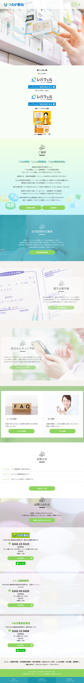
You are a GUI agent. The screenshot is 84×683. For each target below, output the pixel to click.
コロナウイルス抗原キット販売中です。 (22, 479)
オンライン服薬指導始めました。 (21, 474)
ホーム (6, 662)
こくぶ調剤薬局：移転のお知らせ (21, 469)
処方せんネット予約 (48, 662)
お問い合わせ (29, 664)
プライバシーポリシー (42, 664)
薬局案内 (54, 208)
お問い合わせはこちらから (42, 520)
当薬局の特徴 (30, 208)
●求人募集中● (42, 70)
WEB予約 (20, 558)
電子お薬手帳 (36, 662)
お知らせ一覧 (42, 488)
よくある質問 (12, 419)
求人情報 (51, 419)
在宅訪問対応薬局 (42, 252)
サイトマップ (54, 664)
